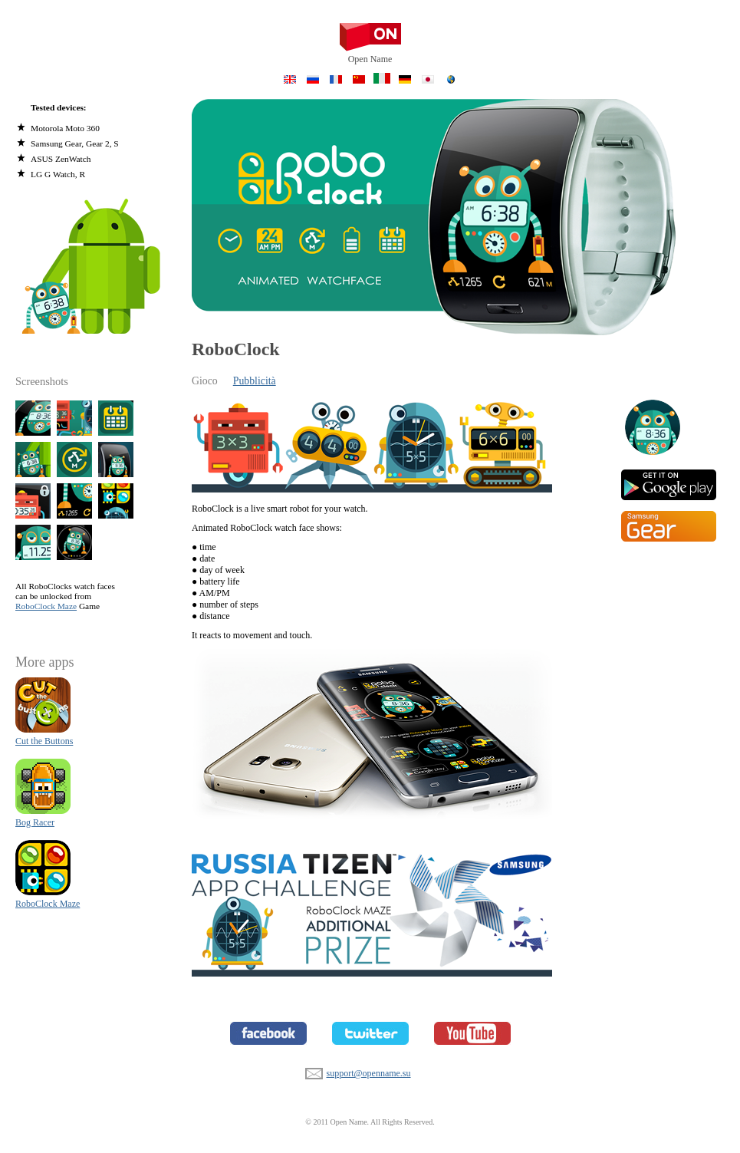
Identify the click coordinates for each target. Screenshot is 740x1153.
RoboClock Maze (46, 606)
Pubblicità (254, 381)
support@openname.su (314, 1071)
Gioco (205, 381)
